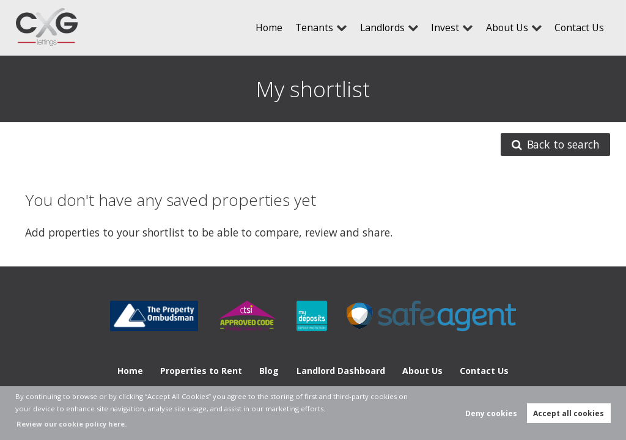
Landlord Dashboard (340, 370)
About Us (507, 27)
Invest (445, 27)
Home (269, 27)
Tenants (314, 27)
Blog (269, 370)
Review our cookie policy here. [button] (72, 423)
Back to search (556, 145)
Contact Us (579, 27)
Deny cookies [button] (491, 413)
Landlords (382, 27)
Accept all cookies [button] (568, 413)
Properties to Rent (201, 370)
